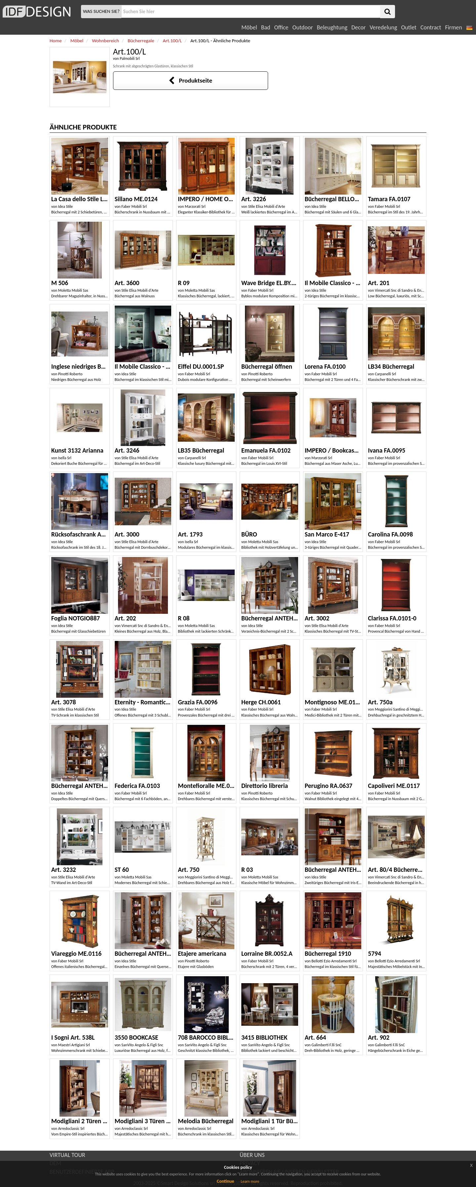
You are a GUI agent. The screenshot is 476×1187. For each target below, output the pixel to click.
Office (281, 27)
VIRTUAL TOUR (67, 1155)
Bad (265, 27)
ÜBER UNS (252, 1155)
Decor (358, 27)
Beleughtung (332, 27)
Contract (430, 27)
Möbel (249, 27)
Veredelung (383, 27)
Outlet (408, 27)
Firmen (453, 27)
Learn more (250, 1181)
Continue (225, 1181)
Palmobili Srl (129, 58)
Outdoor (303, 27)
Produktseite (190, 80)
